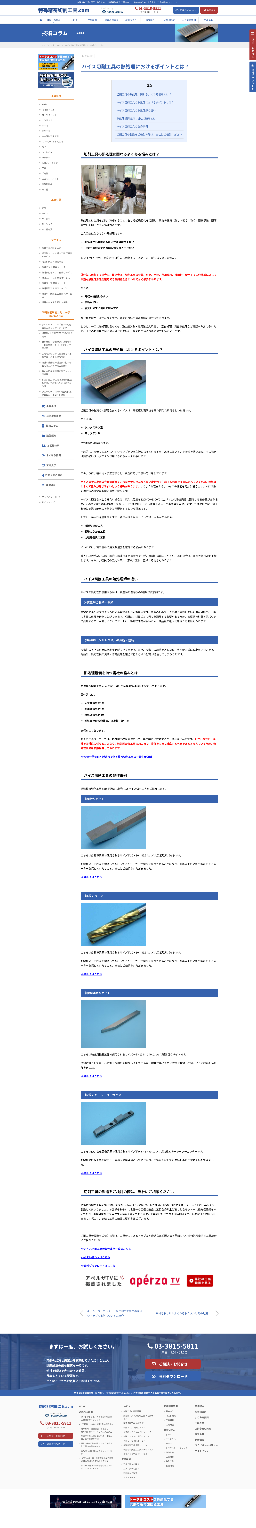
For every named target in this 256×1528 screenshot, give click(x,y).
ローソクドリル (49, 115)
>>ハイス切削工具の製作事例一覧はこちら (106, 1249)
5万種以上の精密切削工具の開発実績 (57, 335)
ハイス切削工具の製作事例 (132, 126)
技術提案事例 (51, 415)
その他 (45, 189)
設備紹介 (49, 435)
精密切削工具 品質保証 (53, 261)
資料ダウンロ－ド (253, 83)
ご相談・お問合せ (173, 1363)
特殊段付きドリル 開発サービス (57, 272)
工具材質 (89, 56)
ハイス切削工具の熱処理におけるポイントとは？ (145, 102)
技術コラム (55, 45)
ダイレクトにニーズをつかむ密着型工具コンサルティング (56, 326)
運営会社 (49, 485)
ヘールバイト (48, 152)
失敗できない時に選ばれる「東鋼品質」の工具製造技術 (57, 355)
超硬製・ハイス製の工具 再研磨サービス (57, 255)
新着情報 (199, 1439)
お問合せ (211, 10)
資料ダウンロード (188, 10)
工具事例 (49, 406)
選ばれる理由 (86, 1411)
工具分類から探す (131, 1464)
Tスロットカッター (51, 162)
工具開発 (170, 1420)
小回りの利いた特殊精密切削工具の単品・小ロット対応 (57, 393)
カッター (46, 157)
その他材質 (47, 229)
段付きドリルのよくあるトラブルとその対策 (182, 1313)
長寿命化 (170, 1411)
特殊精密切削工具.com (63, 10)
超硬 (44, 208)
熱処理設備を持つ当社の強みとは (136, 118)
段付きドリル (48, 109)
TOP (43, 45)
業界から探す (129, 1477)
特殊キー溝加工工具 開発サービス (57, 295)
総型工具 (46, 130)
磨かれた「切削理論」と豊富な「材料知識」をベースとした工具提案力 (57, 345)
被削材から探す (130, 1473)
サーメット (47, 218)
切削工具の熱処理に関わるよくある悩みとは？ (144, 94)
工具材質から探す (131, 1468)
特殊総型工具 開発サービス (55, 288)
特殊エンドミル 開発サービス (56, 277)
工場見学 (49, 465)
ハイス (45, 213)
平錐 (44, 168)
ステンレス (47, 224)
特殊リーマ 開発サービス (54, 283)
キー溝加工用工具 (50, 136)
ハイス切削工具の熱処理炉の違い (136, 110)
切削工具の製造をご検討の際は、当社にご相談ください (149, 134)
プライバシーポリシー (52, 497)
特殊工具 (170, 1461)
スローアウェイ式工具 (52, 141)
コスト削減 (171, 1415)
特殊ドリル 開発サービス (54, 267)
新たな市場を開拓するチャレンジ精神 (57, 373)
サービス (126, 1406)
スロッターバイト (50, 178)
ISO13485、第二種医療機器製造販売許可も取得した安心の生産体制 (57, 383)
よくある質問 (51, 455)
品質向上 (170, 1424)
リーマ (45, 125)
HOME (82, 1406)
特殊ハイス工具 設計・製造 (55, 302)
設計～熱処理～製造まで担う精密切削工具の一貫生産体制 (57, 364)
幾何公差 (170, 1452)
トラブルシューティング (176, 1447)
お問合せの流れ (52, 475)
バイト (45, 146)
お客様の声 (50, 445)
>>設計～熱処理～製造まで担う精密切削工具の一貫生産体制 (116, 757)
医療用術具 (47, 184)
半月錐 (45, 173)
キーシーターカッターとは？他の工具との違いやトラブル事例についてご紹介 (114, 1313)
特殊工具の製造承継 (51, 247)
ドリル (45, 104)
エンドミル (47, 120)
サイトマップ (48, 502)
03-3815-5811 (176, 1346)
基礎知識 (170, 1465)
